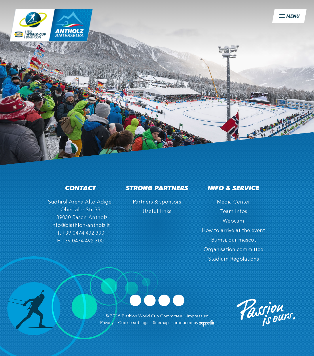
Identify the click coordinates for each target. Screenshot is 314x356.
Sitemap (161, 323)
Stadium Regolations (233, 259)
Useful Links (157, 211)
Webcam (233, 221)
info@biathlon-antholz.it (80, 225)
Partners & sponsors (157, 202)
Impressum (198, 316)
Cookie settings (133, 323)
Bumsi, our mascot (233, 240)
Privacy (107, 323)
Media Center (233, 202)
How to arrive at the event (233, 230)
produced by (193, 323)
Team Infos (233, 211)
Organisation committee (233, 249)
